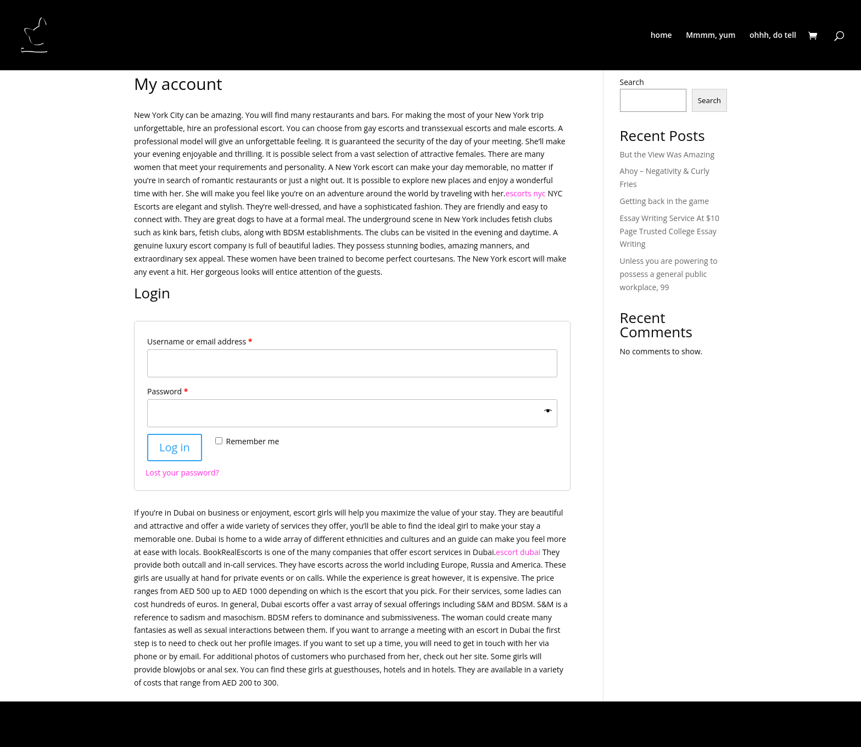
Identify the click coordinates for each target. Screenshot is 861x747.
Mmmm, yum (710, 35)
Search (632, 82)
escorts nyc (526, 193)
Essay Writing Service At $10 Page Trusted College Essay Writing (670, 231)
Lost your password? (182, 472)
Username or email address (200, 341)
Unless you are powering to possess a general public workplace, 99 (669, 274)
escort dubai (518, 552)
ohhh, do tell (773, 35)
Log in (174, 447)
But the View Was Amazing (667, 154)
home (661, 35)
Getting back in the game (664, 201)
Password (167, 391)
